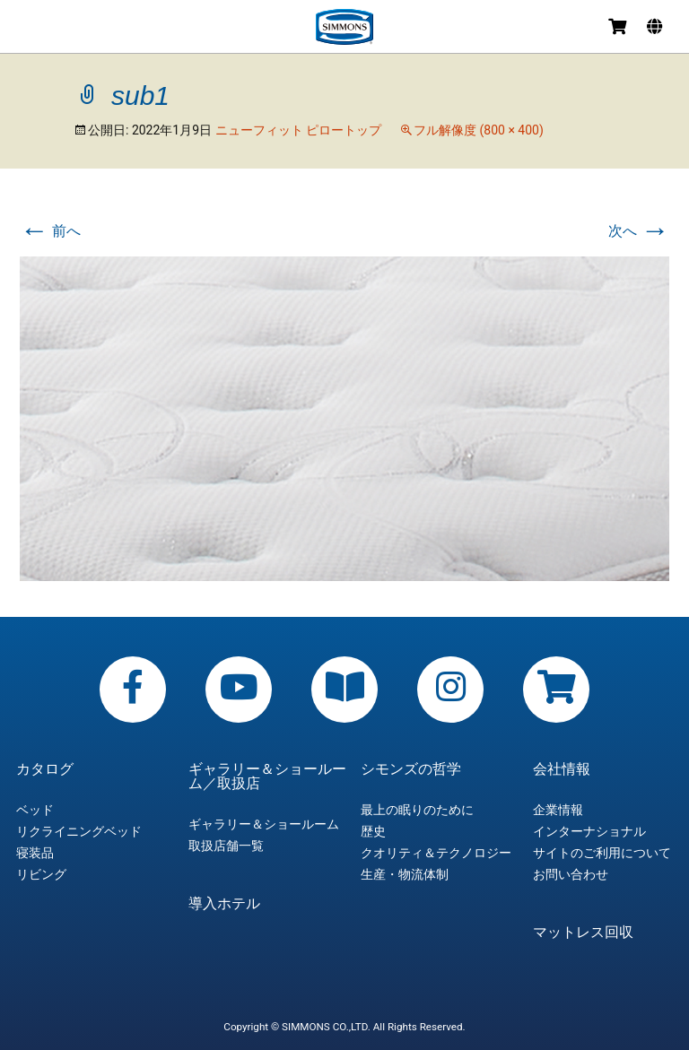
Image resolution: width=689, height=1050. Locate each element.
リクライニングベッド (79, 831)
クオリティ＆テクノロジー (436, 852)
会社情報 (561, 769)
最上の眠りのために (417, 809)
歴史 (373, 831)
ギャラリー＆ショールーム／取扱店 (267, 776)
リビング (41, 874)
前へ (50, 230)
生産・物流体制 (405, 874)
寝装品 (35, 852)
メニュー (28, 29)
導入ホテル (224, 904)
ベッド (35, 809)
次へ (638, 230)
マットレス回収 (583, 932)
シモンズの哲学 (411, 769)
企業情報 (558, 809)
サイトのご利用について (602, 852)
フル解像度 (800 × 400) (479, 130)
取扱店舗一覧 (226, 845)
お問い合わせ (570, 874)
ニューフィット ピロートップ (298, 130)
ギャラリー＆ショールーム (263, 824)
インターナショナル (589, 831)
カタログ (45, 769)
